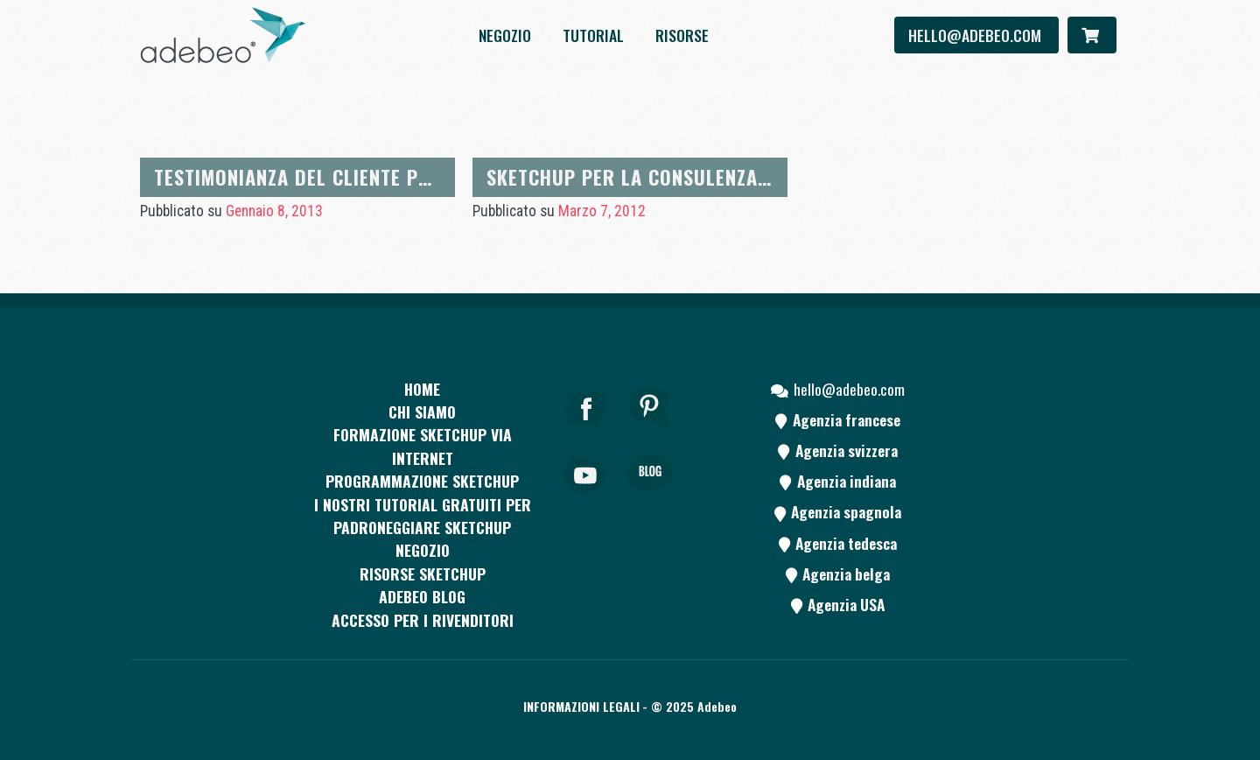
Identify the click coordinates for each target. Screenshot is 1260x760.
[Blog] (650, 497)
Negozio (505, 35)
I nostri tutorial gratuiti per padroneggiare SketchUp (422, 515)
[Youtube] (586, 497)
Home (422, 388)
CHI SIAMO (422, 411)
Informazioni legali (581, 706)
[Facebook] (586, 431)
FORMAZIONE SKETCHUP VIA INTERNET (422, 445)
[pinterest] (650, 431)
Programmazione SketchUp (422, 480)
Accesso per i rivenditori (423, 620)
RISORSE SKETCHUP (423, 573)
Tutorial (593, 35)
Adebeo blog (422, 596)
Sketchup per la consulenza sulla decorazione (714, 176)
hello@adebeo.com (976, 35)
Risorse (682, 35)
